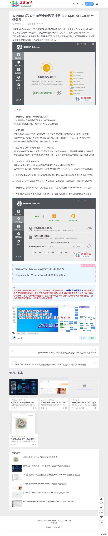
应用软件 (31, 24)
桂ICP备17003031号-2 (54, 527)
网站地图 (54, 523)
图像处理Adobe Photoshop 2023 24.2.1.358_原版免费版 (84, 403)
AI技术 (14, 400)
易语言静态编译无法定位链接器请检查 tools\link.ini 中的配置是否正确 (51, 474)
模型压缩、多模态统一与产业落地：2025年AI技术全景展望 (23, 403)
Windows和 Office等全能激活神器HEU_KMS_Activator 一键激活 (49, 501)
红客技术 (53, 520)
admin (17, 338)
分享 (83, 338)
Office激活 (21, 333)
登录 (89, 4)
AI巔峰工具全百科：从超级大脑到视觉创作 (23, 440)
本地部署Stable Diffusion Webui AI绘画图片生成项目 (53, 403)
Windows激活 (33, 333)
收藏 (91, 338)
